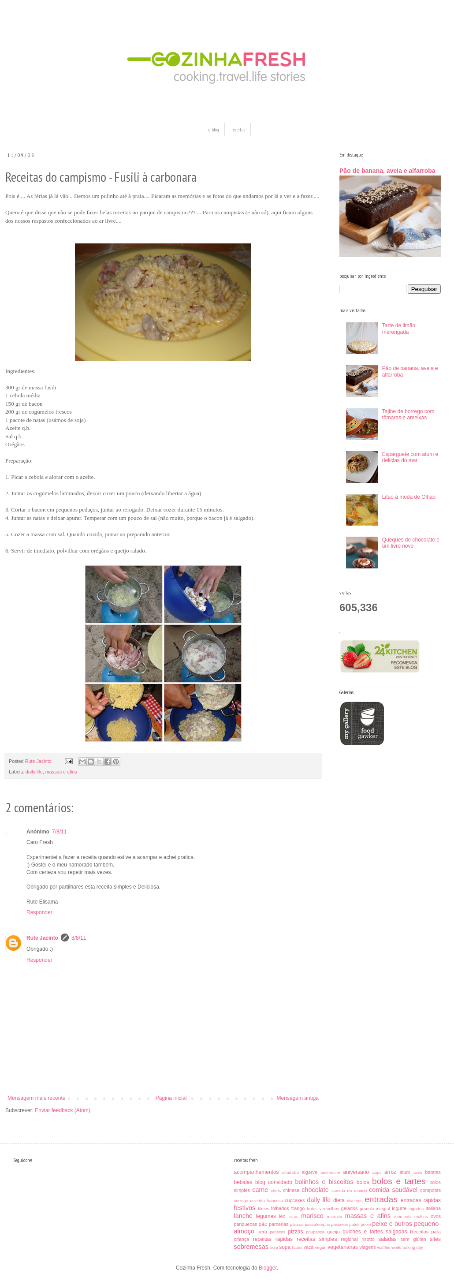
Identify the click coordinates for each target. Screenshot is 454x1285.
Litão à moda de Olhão (408, 497)
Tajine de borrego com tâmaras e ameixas (408, 414)
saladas (387, 1239)
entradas (381, 1199)
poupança (315, 1231)
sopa (284, 1247)
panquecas (245, 1224)
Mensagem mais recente (36, 1098)
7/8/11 (59, 832)
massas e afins (61, 771)
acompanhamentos (256, 1172)
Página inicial (171, 1098)
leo (282, 1216)
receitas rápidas (273, 1239)
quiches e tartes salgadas (374, 1232)
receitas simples (317, 1239)
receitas (238, 129)
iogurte (399, 1208)
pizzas (295, 1232)
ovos (436, 1216)
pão (263, 1224)
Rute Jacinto (42, 938)
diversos (355, 1200)
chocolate (315, 1189)
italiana (433, 1208)
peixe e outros (392, 1223)
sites (435, 1239)
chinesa (291, 1190)
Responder (39, 912)
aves (417, 1172)
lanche (243, 1215)
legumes (266, 1216)
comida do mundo (349, 1190)
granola (367, 1208)
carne (260, 1189)
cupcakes (295, 1200)
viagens (367, 1247)
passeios (339, 1224)
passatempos (317, 1224)
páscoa (297, 1224)
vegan (321, 1247)
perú (262, 1231)
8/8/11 (78, 938)
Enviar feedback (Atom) (62, 1110)
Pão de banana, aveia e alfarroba (387, 170)
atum (405, 1172)
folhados (280, 1208)
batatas (433, 1172)
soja (274, 1247)
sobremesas (251, 1246)
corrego (241, 1200)
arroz (390, 1172)
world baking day (407, 1247)
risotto (367, 1239)
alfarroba (290, 1172)
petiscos (277, 1231)
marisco (312, 1215)
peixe (366, 1224)
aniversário (356, 1172)
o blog (213, 129)
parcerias (278, 1224)
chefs (276, 1190)
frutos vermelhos (323, 1208)
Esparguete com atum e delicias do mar (410, 457)
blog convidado (273, 1182)
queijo (333, 1231)
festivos (245, 1207)
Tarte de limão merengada (398, 328)
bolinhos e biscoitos (324, 1181)
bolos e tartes (399, 1181)
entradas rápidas (421, 1200)
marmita (334, 1216)
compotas (430, 1190)
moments (402, 1216)
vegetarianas (342, 1247)
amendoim (330, 1172)
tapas (297, 1247)
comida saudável (393, 1189)
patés (354, 1224)
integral (383, 1208)
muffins (421, 1216)
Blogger (268, 1268)
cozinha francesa (266, 1200)
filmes (263, 1208)
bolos (363, 1182)
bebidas (243, 1182)
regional (349, 1239)
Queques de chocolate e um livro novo (410, 543)
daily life (34, 771)
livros (293, 1216)
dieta (339, 1200)
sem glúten (413, 1239)
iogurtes (416, 1208)
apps (376, 1172)
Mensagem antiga (298, 1098)
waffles (384, 1247)
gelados (349, 1208)
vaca (309, 1247)
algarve (309, 1172)
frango (298, 1208)
